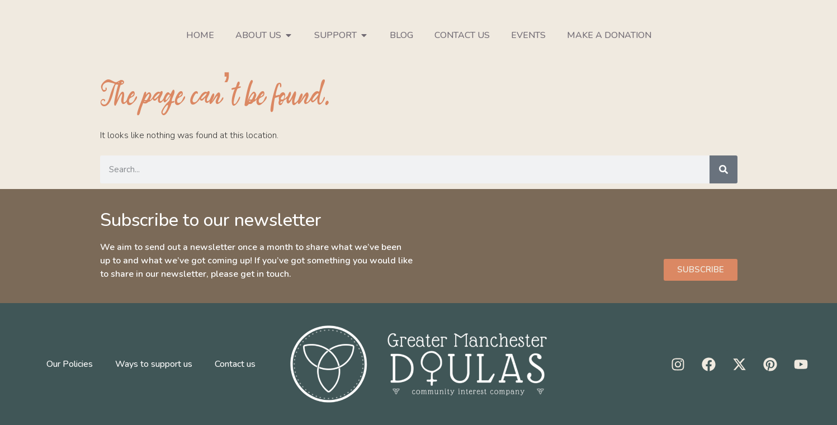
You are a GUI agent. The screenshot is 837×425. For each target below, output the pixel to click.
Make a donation (609, 35)
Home (200, 35)
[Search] (723, 169)
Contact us (462, 35)
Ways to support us (153, 364)
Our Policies (69, 364)
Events (528, 35)
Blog (401, 35)
